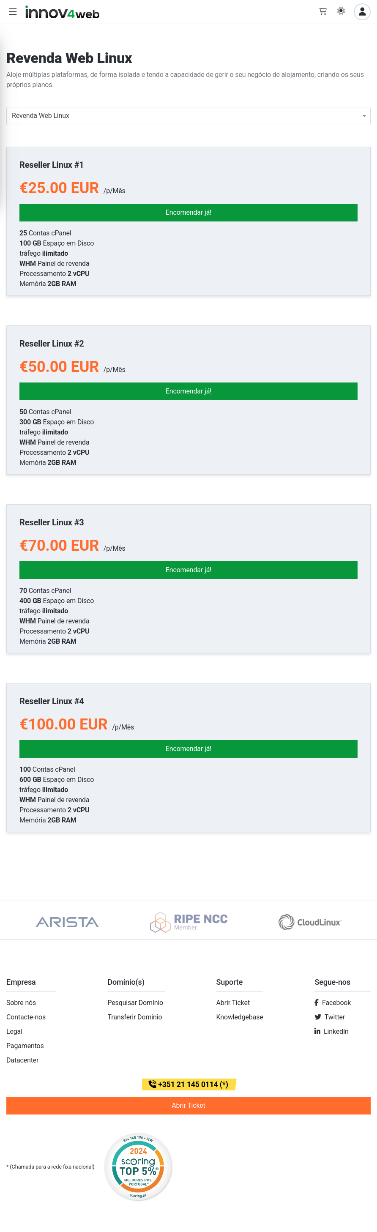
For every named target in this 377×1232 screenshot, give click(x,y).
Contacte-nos (26, 1017)
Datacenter (22, 1060)
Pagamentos (25, 1046)
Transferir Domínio (134, 1017)
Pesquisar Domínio (135, 1003)
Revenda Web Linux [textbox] (40, 116)
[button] (12, 12)
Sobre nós (21, 1003)
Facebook (336, 1003)
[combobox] (188, 116)
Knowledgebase (239, 1017)
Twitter (335, 1017)
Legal (14, 1031)
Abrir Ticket (233, 1003)
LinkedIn (336, 1031)
